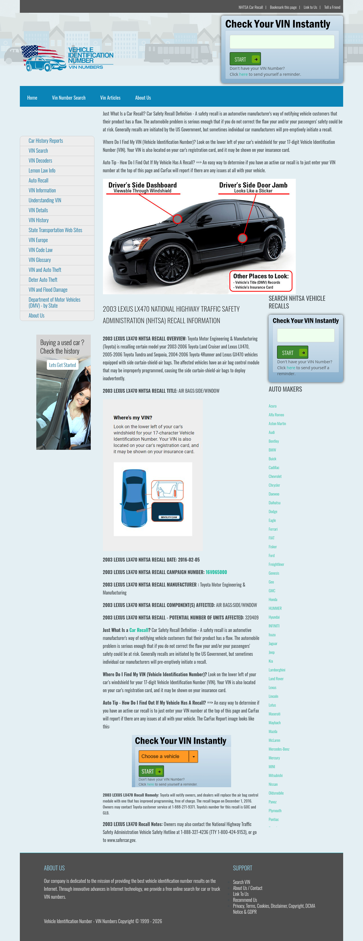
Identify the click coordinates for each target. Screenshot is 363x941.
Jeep (272, 652)
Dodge (273, 511)
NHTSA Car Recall (251, 7)
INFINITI (274, 626)
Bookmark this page (283, 7)
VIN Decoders (40, 160)
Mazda (273, 731)
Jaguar (273, 643)
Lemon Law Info (42, 170)
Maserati (274, 714)
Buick (272, 458)
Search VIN (241, 882)
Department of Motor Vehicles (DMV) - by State (54, 302)
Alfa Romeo (276, 414)
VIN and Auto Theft (45, 269)
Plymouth (275, 810)
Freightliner (276, 564)
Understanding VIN (45, 200)
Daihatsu (274, 502)
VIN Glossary (40, 259)
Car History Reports (46, 140)
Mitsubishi (275, 775)
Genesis (274, 573)
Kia (271, 661)
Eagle (272, 520)
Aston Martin (277, 423)
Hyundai (274, 617)
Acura (272, 406)
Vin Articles (110, 97)
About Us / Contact (248, 888)
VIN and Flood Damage (48, 289)
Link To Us (241, 893)
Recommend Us (245, 899)
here (243, 74)
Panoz (273, 802)
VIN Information (42, 190)
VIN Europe (38, 239)
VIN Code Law (40, 249)
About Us (143, 97)
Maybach (274, 722)
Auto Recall (38, 180)
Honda (273, 599)
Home (33, 97)
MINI (272, 766)
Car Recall (138, 630)
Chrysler (274, 485)
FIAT (271, 538)
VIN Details (38, 210)
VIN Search (38, 150)
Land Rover (276, 678)
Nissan (273, 784)
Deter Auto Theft (43, 279)
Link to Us (310, 7)
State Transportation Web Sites (55, 230)
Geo (271, 582)
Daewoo (274, 494)
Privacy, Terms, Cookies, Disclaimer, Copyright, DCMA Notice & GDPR (274, 908)
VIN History (38, 220)
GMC (272, 590)
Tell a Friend (332, 7)
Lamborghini (277, 670)
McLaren (274, 740)
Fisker (273, 546)
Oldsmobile (276, 793)
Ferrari (273, 529)
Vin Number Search (68, 97)
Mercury (274, 758)
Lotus (272, 705)
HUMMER (275, 608)
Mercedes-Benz (279, 749)
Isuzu (272, 634)
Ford (272, 555)
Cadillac (274, 467)
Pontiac (273, 819)
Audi (272, 432)
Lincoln (273, 696)
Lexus (272, 687)
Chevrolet (275, 476)
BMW (272, 450)
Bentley (274, 441)
